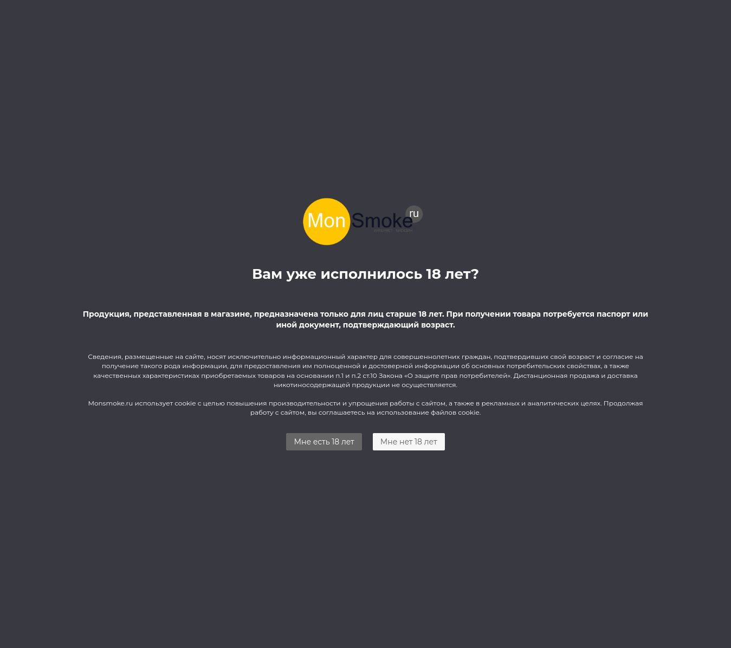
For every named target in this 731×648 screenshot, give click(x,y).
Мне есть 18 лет (324, 442)
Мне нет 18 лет (408, 442)
